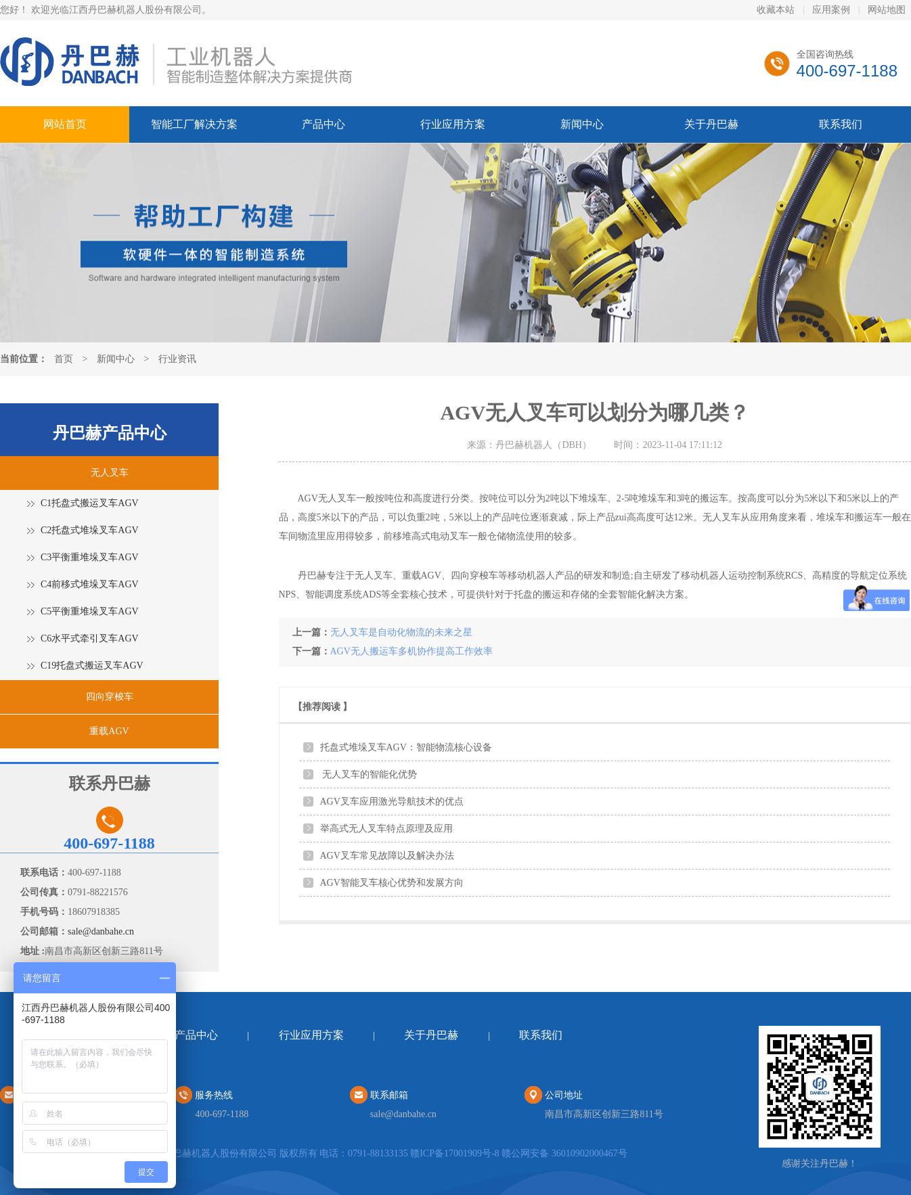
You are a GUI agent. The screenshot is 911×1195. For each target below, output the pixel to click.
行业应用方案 (452, 124)
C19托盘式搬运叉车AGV (92, 665)
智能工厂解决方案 (194, 124)
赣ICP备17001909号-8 (454, 1153)
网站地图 (887, 10)
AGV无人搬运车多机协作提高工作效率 (411, 651)
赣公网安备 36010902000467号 (564, 1153)
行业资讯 (177, 359)
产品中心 (323, 124)
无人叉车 (110, 473)
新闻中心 (582, 124)
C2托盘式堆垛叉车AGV (90, 530)
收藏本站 (776, 10)
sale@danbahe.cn (101, 931)
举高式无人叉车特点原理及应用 (386, 829)
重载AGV (109, 731)
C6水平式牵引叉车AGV (90, 638)
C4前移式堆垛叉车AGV (90, 584)
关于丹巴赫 (711, 124)
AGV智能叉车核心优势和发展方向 (392, 883)
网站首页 (65, 124)
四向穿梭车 (109, 697)
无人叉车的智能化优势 (369, 774)
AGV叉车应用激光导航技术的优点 (392, 801)
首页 (63, 359)
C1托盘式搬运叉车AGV (90, 503)
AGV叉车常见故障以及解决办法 (387, 856)
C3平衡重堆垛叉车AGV (90, 557)
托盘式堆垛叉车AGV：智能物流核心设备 (406, 747)
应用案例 (831, 10)
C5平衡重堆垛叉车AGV (90, 611)
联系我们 (840, 124)
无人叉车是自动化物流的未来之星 (401, 632)
